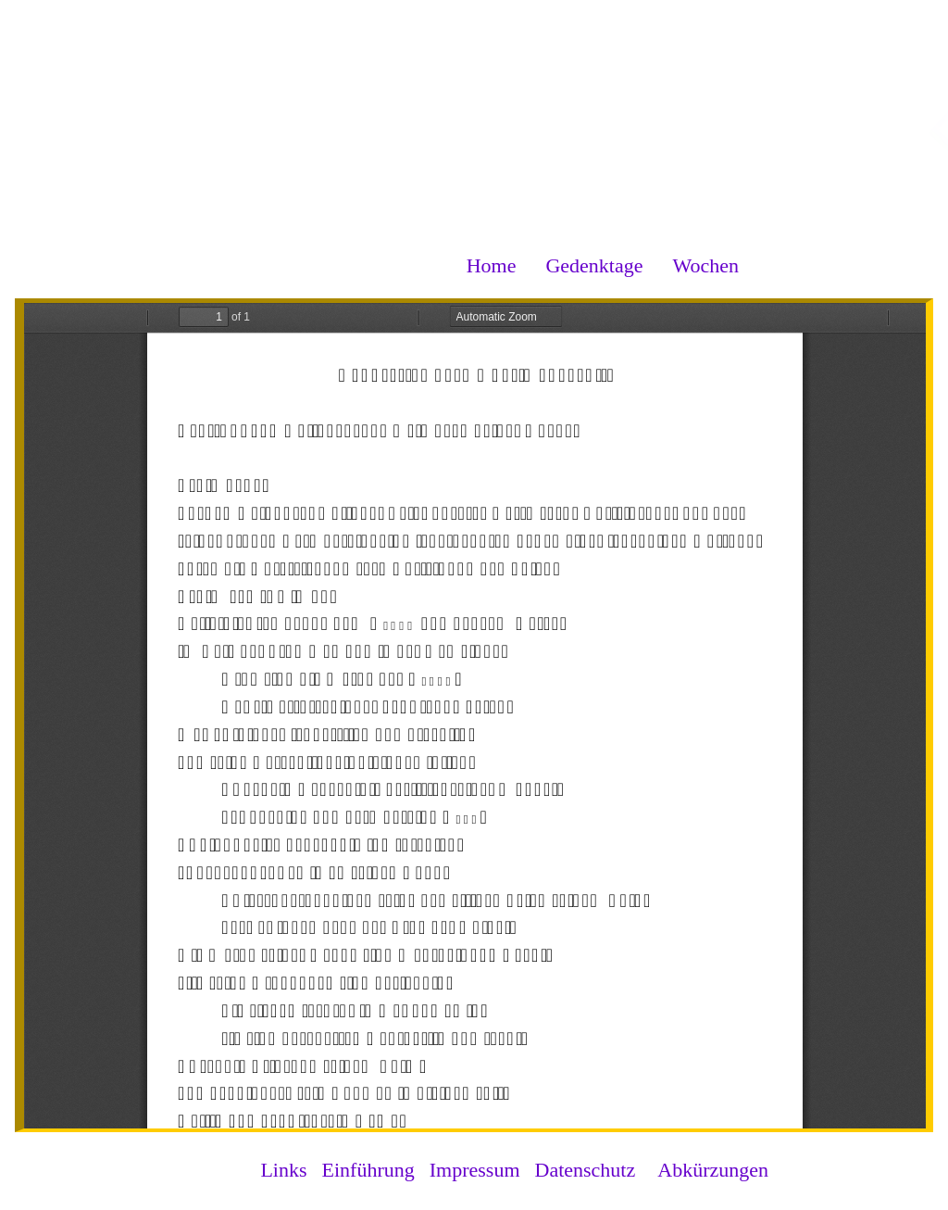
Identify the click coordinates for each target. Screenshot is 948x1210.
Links (283, 1169)
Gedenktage (593, 265)
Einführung (368, 1169)
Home (492, 265)
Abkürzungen (712, 1169)
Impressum (475, 1169)
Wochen (705, 265)
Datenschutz (585, 1169)
